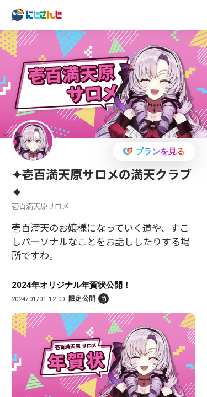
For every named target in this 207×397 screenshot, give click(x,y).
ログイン (157, 14)
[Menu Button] (192, 15)
